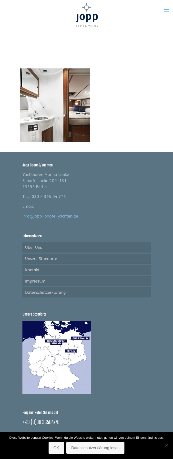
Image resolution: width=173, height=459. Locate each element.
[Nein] (166, 445)
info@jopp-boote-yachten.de (50, 216)
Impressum (35, 281)
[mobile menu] (166, 10)
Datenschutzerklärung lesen (95, 448)
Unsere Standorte (41, 258)
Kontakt (32, 270)
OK (56, 448)
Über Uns (33, 247)
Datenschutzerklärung (45, 292)
